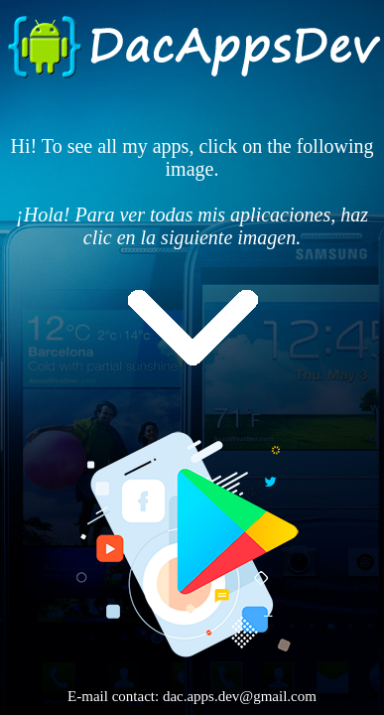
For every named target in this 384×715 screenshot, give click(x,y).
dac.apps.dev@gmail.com (240, 696)
